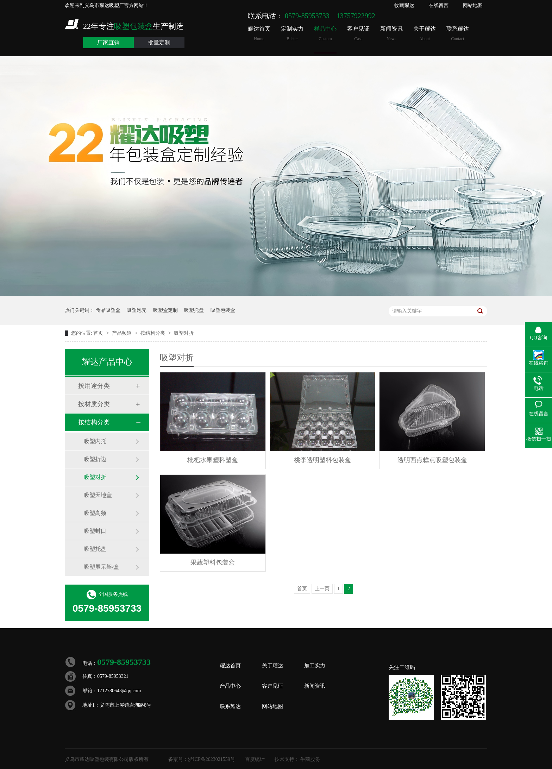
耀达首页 (259, 34)
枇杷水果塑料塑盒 (212, 460)
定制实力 (292, 34)
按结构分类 (153, 333)
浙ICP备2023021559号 (211, 759)
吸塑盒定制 (165, 310)
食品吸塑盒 (108, 310)
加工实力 (314, 665)
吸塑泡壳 (136, 310)
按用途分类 (94, 385)
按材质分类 (94, 404)
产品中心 (230, 686)
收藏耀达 (404, 5)
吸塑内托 (95, 441)
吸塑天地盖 (98, 495)
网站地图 (473, 5)
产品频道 (122, 333)
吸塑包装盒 (223, 310)
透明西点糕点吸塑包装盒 (432, 460)
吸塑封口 (95, 531)
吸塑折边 (95, 459)
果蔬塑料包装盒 (212, 562)
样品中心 (325, 34)
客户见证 (358, 34)
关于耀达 (424, 34)
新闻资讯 (391, 34)
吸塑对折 (184, 333)
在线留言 (438, 5)
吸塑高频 (95, 513)
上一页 (322, 588)
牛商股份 (310, 759)
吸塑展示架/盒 (101, 567)
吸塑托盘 (194, 310)
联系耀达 (457, 34)
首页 (99, 333)
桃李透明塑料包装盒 (322, 460)
